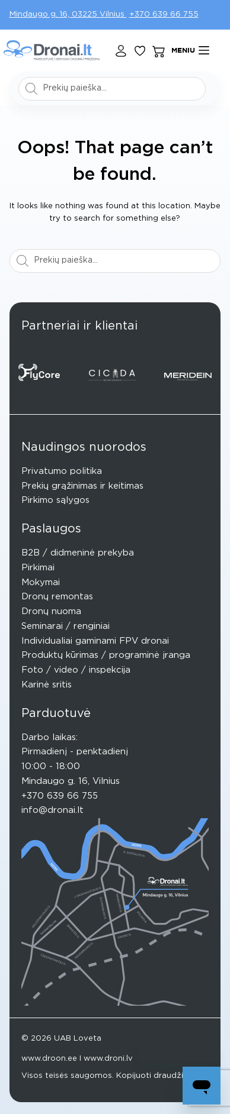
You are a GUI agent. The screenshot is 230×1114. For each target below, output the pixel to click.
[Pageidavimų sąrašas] (139, 50)
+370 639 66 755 (164, 14)
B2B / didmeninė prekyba (77, 552)
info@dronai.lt (52, 810)
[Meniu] (190, 51)
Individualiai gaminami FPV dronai (95, 641)
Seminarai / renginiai (65, 626)
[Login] (120, 50)
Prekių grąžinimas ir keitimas (82, 486)
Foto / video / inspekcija (75, 670)
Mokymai (40, 582)
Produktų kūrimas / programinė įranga (105, 655)
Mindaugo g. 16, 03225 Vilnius (68, 14)
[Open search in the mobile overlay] (112, 89)
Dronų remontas (57, 596)
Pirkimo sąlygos (55, 500)
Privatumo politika (61, 471)
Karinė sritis (46, 684)
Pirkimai (38, 567)
